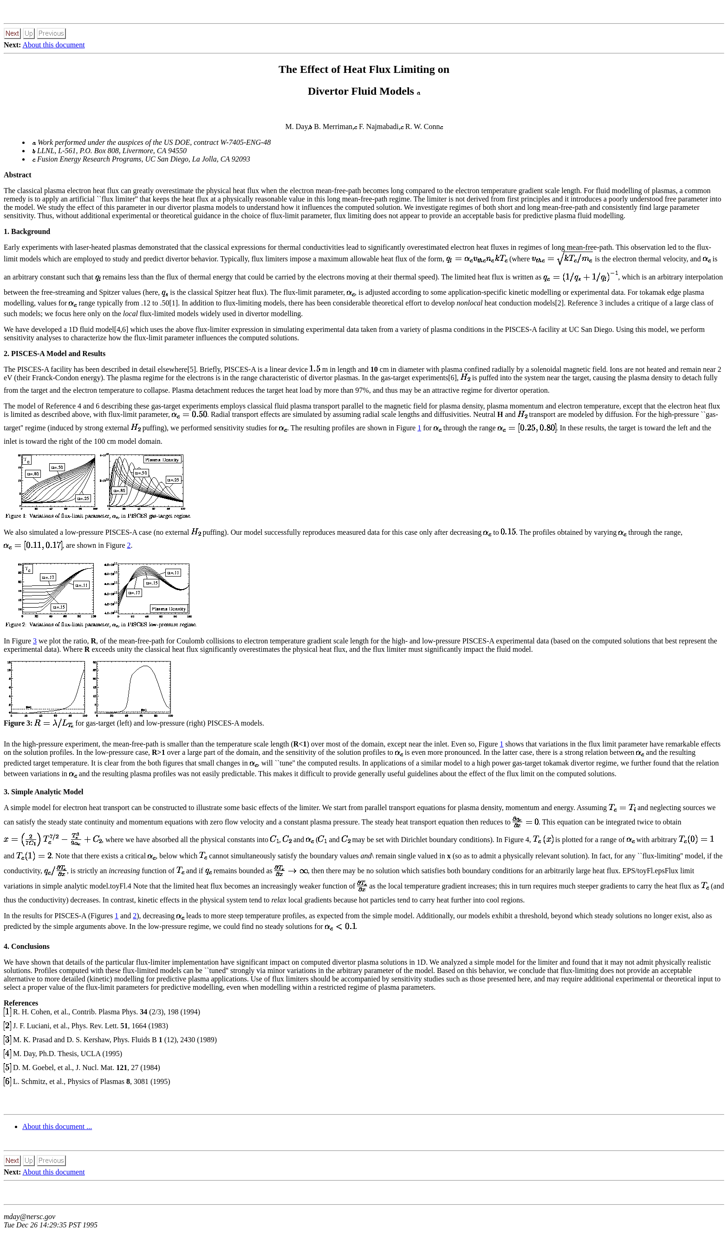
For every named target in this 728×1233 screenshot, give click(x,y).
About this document (53, 45)
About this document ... (57, 1126)
